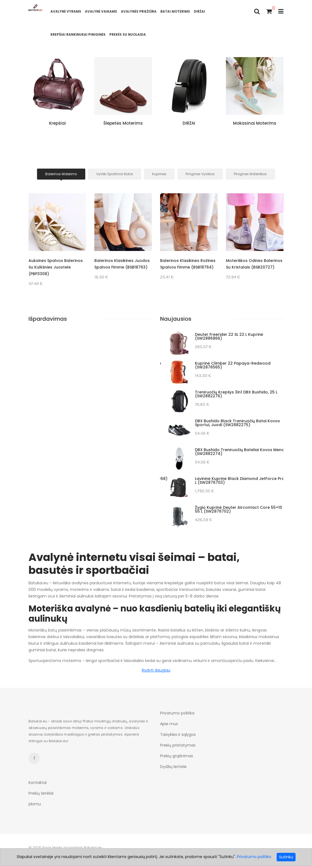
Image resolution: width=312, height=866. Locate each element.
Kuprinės (159, 174)
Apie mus (169, 724)
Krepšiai (57, 123)
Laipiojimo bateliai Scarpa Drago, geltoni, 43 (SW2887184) (232, 423)
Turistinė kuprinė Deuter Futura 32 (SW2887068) (235, 478)
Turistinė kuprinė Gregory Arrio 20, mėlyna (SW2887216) (229, 336)
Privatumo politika (177, 713)
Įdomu (35, 804)
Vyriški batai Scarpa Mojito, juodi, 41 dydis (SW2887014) (229, 509)
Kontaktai (38, 782)
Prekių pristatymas (177, 745)
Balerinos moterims (61, 174)
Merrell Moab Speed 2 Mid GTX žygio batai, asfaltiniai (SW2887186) (230, 394)
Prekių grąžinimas (176, 756)
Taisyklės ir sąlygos (178, 734)
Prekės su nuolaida (127, 34)
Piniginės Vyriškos (200, 174)
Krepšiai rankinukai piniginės (78, 34)
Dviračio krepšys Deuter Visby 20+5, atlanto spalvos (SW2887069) (231, 451)
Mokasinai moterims (254, 123)
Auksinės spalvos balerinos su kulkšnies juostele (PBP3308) (121, 267)
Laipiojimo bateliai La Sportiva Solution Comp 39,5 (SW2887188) (232, 365)
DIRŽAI (199, 11)
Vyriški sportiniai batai (114, 174)
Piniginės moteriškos (250, 174)
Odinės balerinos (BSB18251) (56, 260)
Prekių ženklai (41, 793)
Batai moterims (175, 11)
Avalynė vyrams (65, 11)
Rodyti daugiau (156, 670)
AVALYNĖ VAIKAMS (101, 11)
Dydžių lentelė (173, 766)
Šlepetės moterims (123, 123)
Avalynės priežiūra (139, 11)
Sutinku (286, 857)
